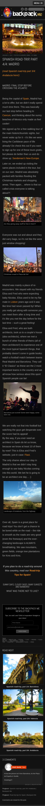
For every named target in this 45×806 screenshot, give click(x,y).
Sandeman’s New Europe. (25, 158)
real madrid (14, 641)
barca (4, 639)
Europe (23, 55)
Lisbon (14, 302)
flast (27, 639)
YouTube (22, 9)
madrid (33, 639)
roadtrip (10, 642)
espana (20, 639)
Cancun (6, 115)
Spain (28, 55)
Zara (35, 55)
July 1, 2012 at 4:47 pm (34, 784)
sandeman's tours (22, 642)
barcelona (12, 639)
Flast (27, 454)
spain (32, 642)
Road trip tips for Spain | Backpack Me (23, 795)
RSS (26, 9)
